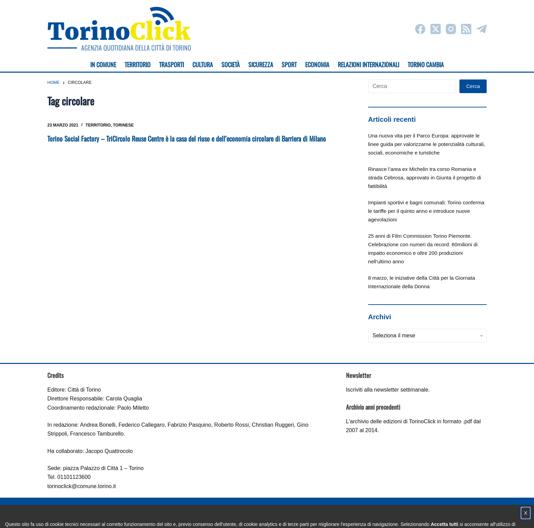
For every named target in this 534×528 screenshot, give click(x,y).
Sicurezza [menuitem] (260, 64)
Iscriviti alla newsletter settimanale (387, 390)
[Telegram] (481, 29)
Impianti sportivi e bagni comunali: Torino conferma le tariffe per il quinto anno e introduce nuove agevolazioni (426, 211)
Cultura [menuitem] (202, 64)
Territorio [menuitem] (138, 64)
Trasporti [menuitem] (171, 64)
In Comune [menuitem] (103, 64)
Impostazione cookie (307, 516)
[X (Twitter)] (435, 29)
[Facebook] (420, 29)
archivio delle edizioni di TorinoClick (393, 421)
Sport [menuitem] (289, 64)
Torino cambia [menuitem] (426, 64)
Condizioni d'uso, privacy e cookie (241, 516)
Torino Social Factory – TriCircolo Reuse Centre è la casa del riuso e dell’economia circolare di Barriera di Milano (186, 138)
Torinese (123, 125)
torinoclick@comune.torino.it (81, 486)
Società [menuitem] (230, 64)
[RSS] (466, 29)
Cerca (473, 86)
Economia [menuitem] (317, 64)
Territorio (98, 125)
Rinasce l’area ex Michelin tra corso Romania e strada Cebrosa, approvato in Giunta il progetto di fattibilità (424, 177)
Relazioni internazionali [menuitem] (368, 64)
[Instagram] (451, 29)
